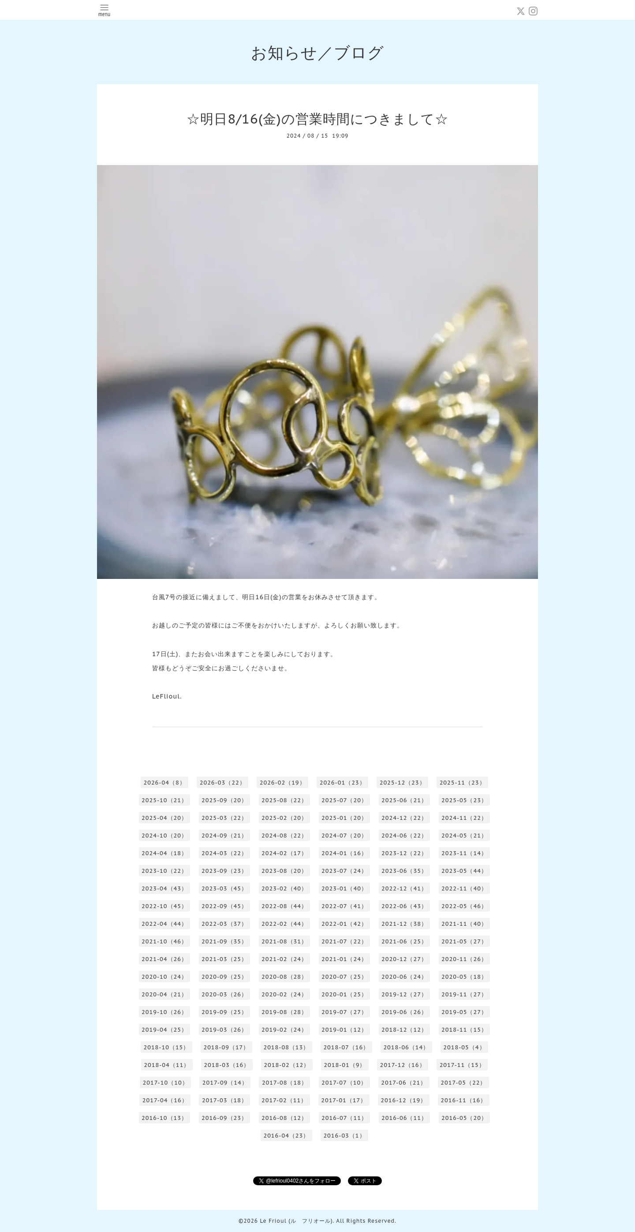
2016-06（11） (404, 1118)
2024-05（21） (464, 835)
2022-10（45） (164, 906)
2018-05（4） (464, 1047)
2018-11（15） (464, 1029)
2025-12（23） (403, 782)
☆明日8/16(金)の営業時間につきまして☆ (317, 118)
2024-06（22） (404, 835)
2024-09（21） (224, 835)
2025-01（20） (344, 818)
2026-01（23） (343, 782)
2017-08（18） (284, 1082)
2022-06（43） (404, 906)
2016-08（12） (284, 1118)
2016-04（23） (286, 1135)
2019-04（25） (164, 1029)
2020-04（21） (164, 994)
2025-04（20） (164, 818)
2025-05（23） (464, 800)
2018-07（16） (346, 1047)
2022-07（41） (344, 906)
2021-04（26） (164, 959)
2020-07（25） (344, 976)
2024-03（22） (224, 853)
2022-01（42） (344, 924)
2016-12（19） (403, 1100)
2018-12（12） (404, 1029)
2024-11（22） (464, 818)
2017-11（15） (462, 1065)
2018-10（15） (166, 1047)
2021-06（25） (404, 941)
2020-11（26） (464, 959)
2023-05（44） (464, 871)
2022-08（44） (284, 906)
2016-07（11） (344, 1118)
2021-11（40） (464, 924)
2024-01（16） (344, 853)
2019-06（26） (404, 1012)
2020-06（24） (404, 976)
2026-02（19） (283, 782)
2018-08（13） (286, 1047)
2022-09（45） (224, 906)
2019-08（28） (284, 1012)
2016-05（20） (464, 1118)
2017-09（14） (225, 1082)
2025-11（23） (463, 782)
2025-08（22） (284, 800)
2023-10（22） (164, 871)
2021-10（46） (164, 941)
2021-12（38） (404, 924)
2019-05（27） (464, 1012)
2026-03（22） (223, 782)
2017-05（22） (463, 1082)
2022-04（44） (164, 924)
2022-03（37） (224, 924)
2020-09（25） (224, 976)
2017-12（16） (402, 1065)
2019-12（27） (404, 994)
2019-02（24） (284, 1029)
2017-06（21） (403, 1082)
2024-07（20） (344, 835)
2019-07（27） (344, 1012)
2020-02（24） (284, 994)
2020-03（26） (224, 994)
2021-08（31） (284, 941)
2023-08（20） (284, 871)
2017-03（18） (224, 1100)
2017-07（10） (344, 1082)
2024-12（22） (404, 818)
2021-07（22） (344, 941)
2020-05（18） (464, 976)
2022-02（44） (284, 924)
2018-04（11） (167, 1065)
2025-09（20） (224, 800)
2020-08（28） (284, 976)
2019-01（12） (344, 1029)
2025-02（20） (284, 818)
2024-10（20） (164, 835)
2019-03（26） (224, 1029)
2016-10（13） (164, 1118)
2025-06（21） (404, 800)
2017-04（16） (165, 1100)
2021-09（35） (224, 941)
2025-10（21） (164, 800)
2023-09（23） (224, 871)
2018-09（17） (226, 1047)
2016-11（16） (463, 1100)
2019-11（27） (464, 994)
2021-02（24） (284, 959)
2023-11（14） (464, 853)
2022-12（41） (404, 888)
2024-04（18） (164, 853)
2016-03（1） (344, 1135)
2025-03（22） (224, 818)
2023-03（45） (224, 888)
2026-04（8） (164, 782)
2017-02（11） (284, 1100)
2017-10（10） (165, 1082)
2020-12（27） (404, 959)
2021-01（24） (344, 959)
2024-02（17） (284, 853)
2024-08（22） (284, 835)
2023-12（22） (404, 853)
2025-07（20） (344, 800)
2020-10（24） (164, 976)
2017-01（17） (343, 1100)
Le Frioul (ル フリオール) (296, 1220)
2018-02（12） (287, 1065)
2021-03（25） (224, 959)
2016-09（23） (224, 1118)
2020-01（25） (344, 994)
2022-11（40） (464, 888)
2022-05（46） (464, 906)
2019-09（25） (224, 1012)
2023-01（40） (344, 888)
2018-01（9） (345, 1065)
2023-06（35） (404, 871)
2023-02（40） (284, 888)
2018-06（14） (406, 1047)
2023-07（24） (344, 871)
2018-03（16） (227, 1065)
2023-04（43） (164, 888)
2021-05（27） (464, 941)
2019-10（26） (164, 1012)
